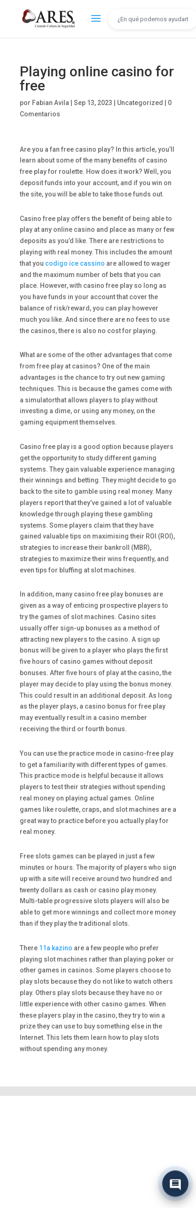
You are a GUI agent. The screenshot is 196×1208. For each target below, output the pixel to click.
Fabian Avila (50, 102)
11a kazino (55, 948)
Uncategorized (140, 102)
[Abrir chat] (175, 1184)
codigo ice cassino (75, 263)
